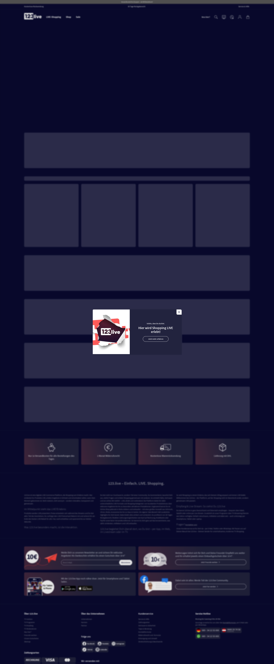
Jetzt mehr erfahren (155, 339)
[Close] (179, 312)
